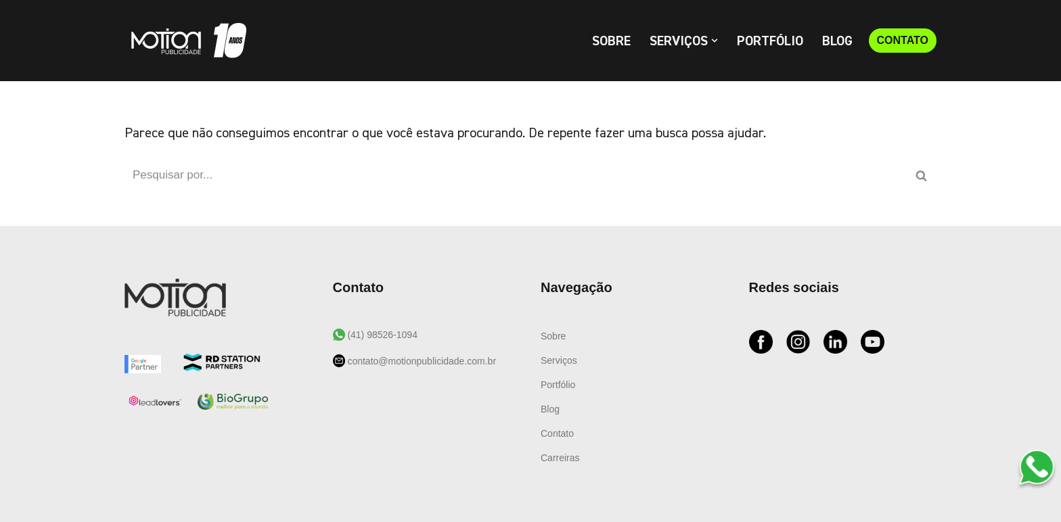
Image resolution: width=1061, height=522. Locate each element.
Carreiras (560, 457)
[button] (714, 40)
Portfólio (770, 41)
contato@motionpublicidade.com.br (421, 361)
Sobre (611, 41)
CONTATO (902, 40)
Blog (837, 41)
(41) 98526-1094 (381, 334)
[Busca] (515, 175)
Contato (557, 433)
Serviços (559, 360)
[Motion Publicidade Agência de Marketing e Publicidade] (185, 40)
